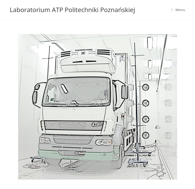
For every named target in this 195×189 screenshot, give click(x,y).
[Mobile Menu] (178, 9)
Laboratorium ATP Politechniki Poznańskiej (72, 9)
